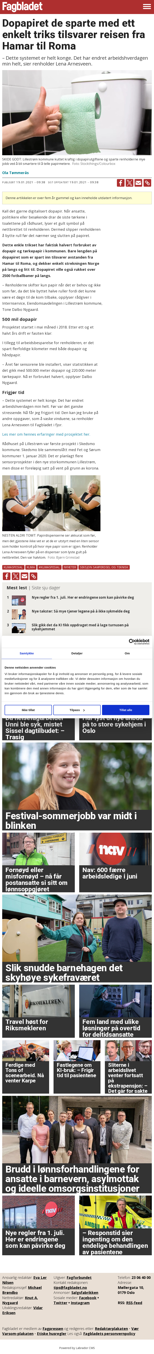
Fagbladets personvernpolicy (109, 1333)
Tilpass (77, 710)
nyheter (70, 567)
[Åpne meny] (147, 7)
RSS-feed (134, 1302)
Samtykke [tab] (27, 653)
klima (31, 567)
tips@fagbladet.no (70, 1287)
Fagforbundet (79, 1277)
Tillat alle (125, 710)
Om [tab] (127, 653)
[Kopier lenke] (147, 183)
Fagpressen (53, 1328)
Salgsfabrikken (84, 1292)
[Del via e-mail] (138, 183)
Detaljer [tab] (77, 653)
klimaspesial (13, 567)
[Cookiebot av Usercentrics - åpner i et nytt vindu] (131, 642)
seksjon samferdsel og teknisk (104, 567)
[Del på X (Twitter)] (129, 183)
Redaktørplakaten (111, 1328)
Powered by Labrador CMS (77, 1348)
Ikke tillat (28, 710)
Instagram (80, 1302)
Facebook (87, 1297)
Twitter (60, 1302)
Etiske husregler (51, 1333)
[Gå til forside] (22, 7)
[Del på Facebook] (121, 183)
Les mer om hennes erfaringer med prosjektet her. (46, 434)
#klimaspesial (49, 567)
